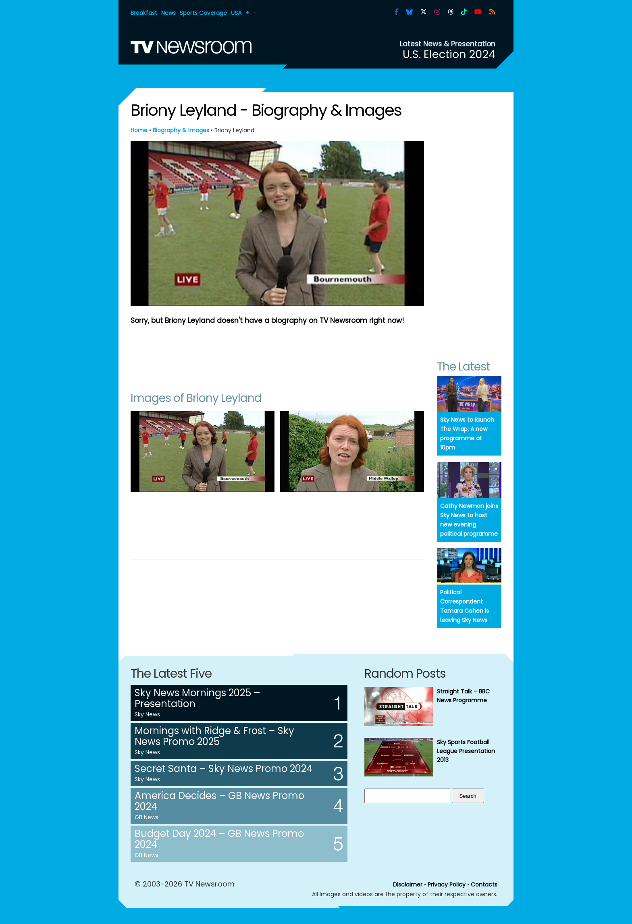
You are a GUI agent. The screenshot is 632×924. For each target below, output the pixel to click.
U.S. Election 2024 (449, 54)
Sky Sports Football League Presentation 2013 (466, 751)
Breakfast (144, 13)
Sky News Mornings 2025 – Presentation (197, 698)
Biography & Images (181, 130)
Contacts (484, 884)
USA (236, 13)
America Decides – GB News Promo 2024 (219, 801)
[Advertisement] (277, 354)
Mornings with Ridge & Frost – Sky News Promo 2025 (214, 736)
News (168, 13)
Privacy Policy (447, 884)
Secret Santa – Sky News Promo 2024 (223, 768)
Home (139, 130)
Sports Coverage (203, 13)
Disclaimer (407, 884)
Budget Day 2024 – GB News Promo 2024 (219, 839)
